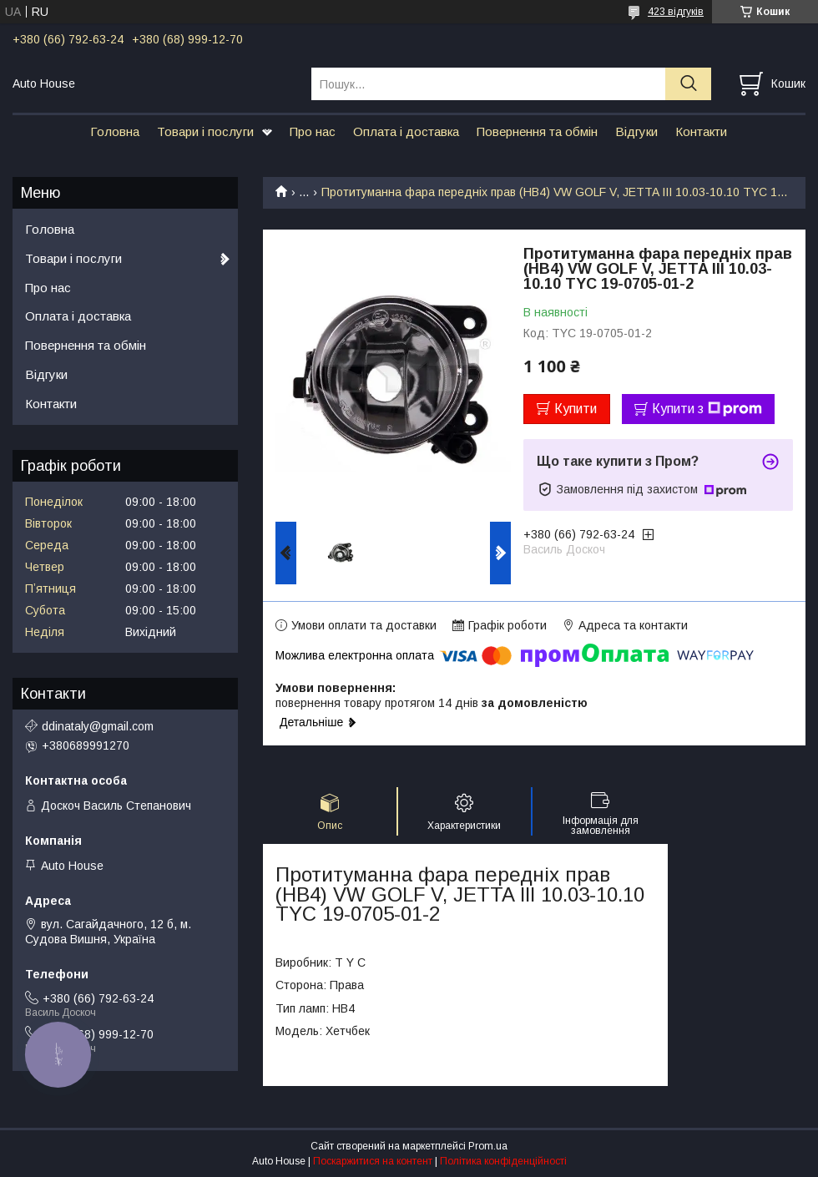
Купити (575, 409)
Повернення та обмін (537, 131)
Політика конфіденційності (503, 1161)
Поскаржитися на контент (372, 1161)
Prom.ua (487, 1146)
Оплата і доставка (406, 131)
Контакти (701, 131)
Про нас (313, 131)
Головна (114, 131)
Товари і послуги (205, 131)
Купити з (707, 409)
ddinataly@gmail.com (98, 726)
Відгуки (636, 131)
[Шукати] (688, 84)
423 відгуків (676, 12)
